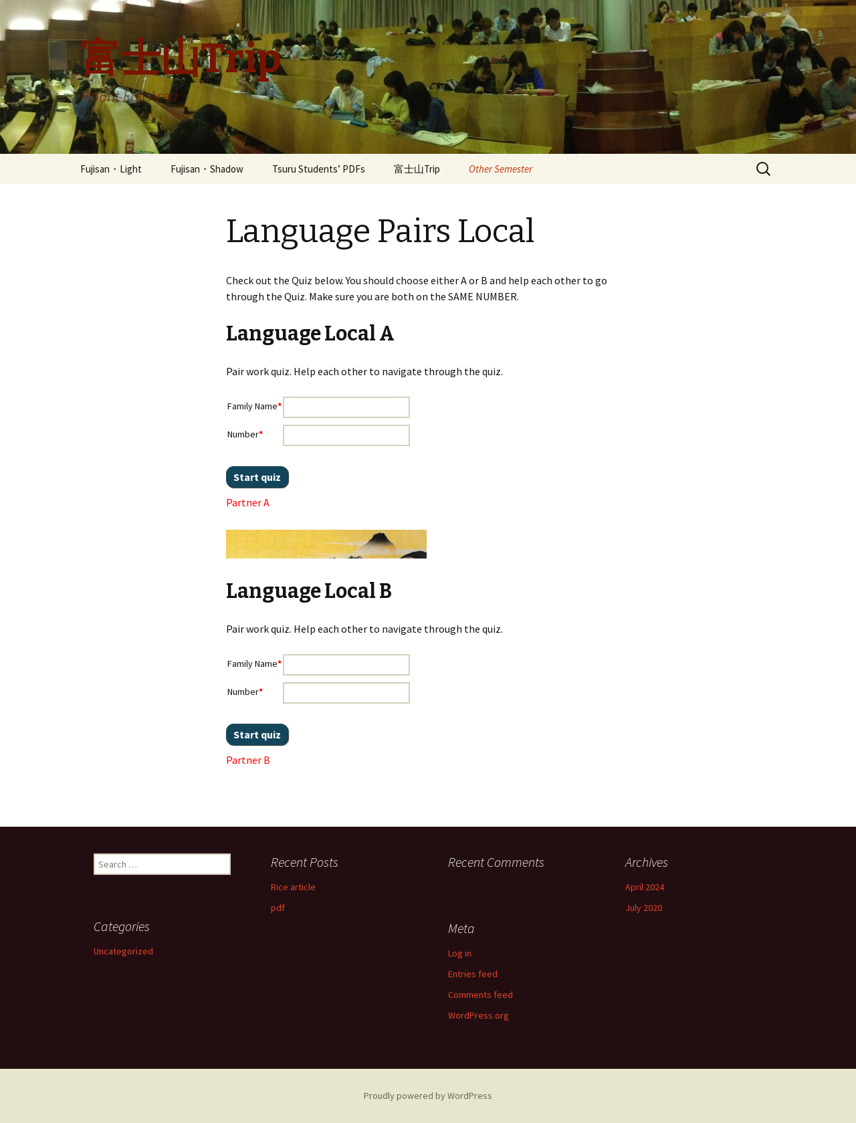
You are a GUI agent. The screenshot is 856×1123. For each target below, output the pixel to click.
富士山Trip (417, 169)
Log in (459, 953)
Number (245, 434)
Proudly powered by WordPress (428, 1096)
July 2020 (643, 908)
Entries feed (473, 974)
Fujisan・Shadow (207, 169)
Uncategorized (123, 951)
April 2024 (644, 887)
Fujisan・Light (111, 169)
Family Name (254, 406)
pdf (278, 908)
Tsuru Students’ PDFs (318, 169)
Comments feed (480, 995)
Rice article (293, 887)
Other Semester (500, 169)
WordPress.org (478, 1015)
